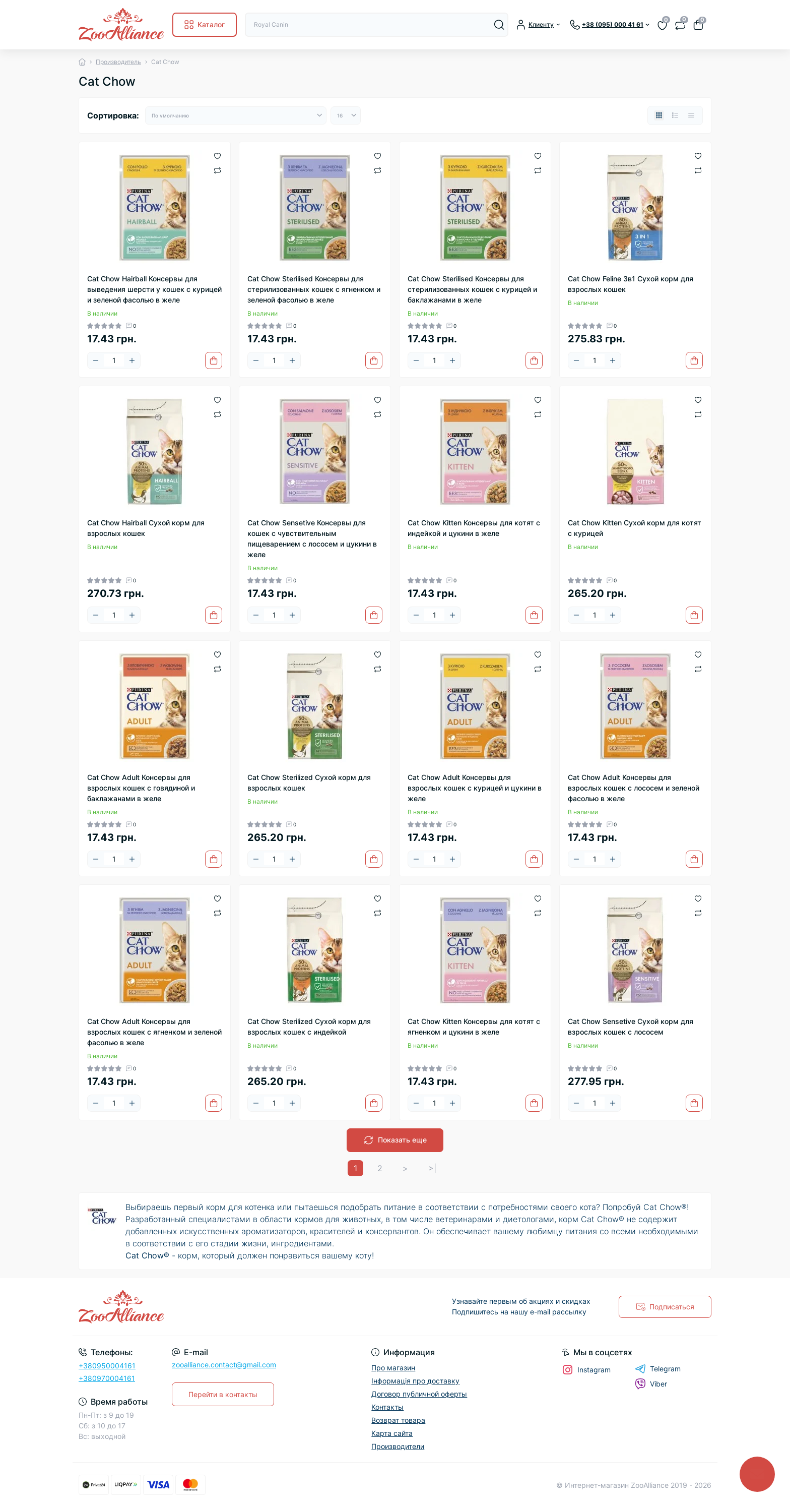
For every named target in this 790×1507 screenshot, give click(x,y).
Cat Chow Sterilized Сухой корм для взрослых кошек (309, 782)
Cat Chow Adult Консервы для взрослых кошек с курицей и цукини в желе (475, 788)
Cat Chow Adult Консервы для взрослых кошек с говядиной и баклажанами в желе (141, 788)
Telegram (658, 1368)
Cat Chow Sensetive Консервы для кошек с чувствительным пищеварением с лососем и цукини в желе (312, 538)
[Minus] (96, 360)
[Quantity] (114, 360)
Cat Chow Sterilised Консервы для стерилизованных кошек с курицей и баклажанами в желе (472, 289)
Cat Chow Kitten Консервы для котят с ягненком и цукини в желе (474, 1026)
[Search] (499, 25)
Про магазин (393, 1367)
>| (432, 1168)
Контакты (387, 1407)
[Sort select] (235, 115)
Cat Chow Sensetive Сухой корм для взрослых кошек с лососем (630, 1026)
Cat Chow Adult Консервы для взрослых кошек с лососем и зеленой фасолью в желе (633, 788)
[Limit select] (346, 115)
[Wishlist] (217, 155)
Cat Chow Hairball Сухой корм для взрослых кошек (146, 527)
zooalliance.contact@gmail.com (224, 1364)
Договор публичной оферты (419, 1394)
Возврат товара (398, 1420)
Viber (651, 1384)
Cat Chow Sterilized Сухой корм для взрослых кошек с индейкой (309, 1026)
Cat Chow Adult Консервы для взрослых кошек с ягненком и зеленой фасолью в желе (154, 1032)
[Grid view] (659, 115)
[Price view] (691, 115)
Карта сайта (392, 1433)
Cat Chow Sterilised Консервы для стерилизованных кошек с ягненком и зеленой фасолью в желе (313, 289)
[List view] (675, 115)
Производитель (118, 62)
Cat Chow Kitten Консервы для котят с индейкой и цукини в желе (474, 527)
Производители (397, 1446)
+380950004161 (107, 1365)
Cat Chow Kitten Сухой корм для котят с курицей (634, 527)
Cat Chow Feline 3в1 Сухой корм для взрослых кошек (630, 283)
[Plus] (132, 360)
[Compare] (217, 169)
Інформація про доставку (415, 1380)
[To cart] (213, 360)
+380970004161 (107, 1378)
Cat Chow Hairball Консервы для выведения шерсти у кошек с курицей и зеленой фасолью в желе (154, 289)
